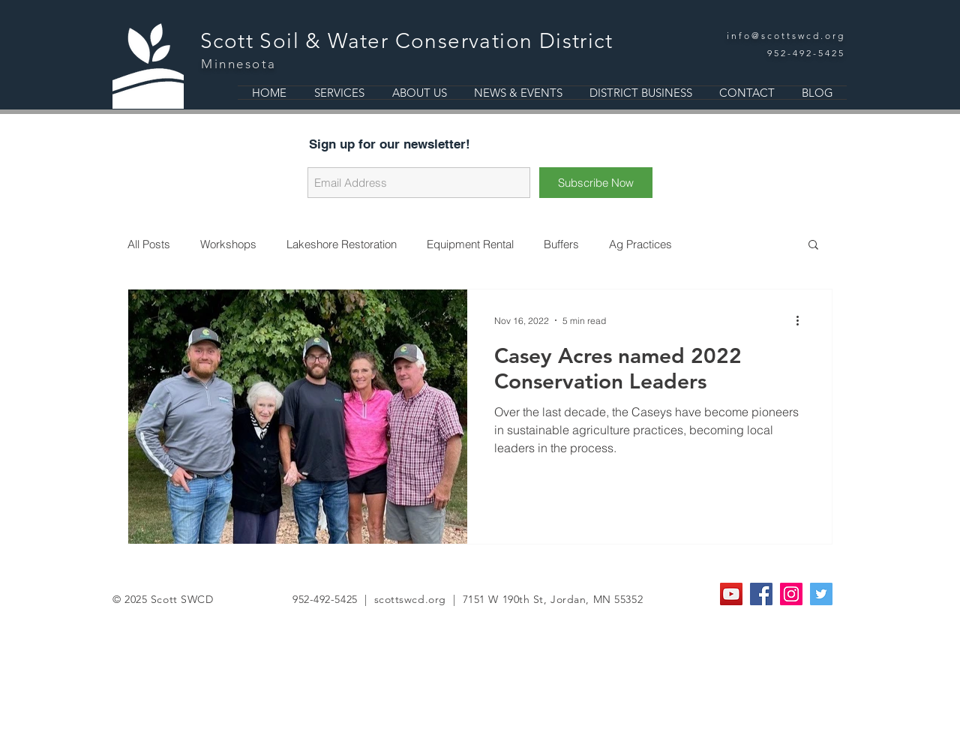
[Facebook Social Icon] (761, 594)
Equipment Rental (470, 244)
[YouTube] (731, 594)
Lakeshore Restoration (341, 244)
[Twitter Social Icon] (821, 594)
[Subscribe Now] (595, 182)
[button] (813, 246)
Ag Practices (640, 244)
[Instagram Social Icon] (791, 594)
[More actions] (803, 320)
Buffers (561, 244)
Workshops (228, 244)
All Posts (149, 244)
